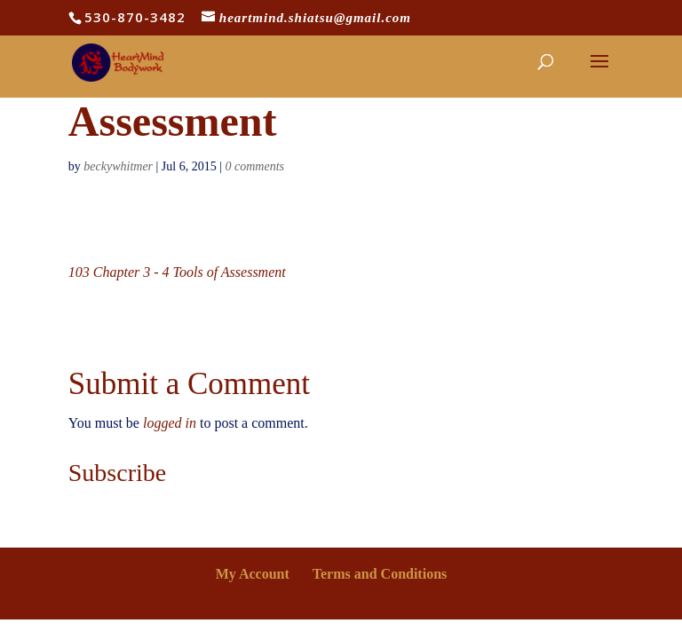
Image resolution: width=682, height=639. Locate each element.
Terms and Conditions (380, 573)
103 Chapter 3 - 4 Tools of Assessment (177, 272)
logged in (169, 422)
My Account (252, 573)
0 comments (255, 166)
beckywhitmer (118, 166)
